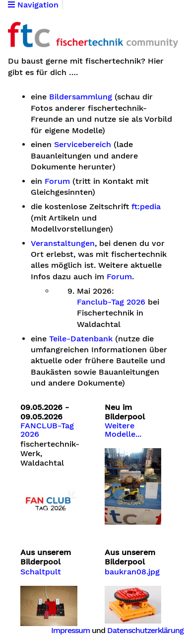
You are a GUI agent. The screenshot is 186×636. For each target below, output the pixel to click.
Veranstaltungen (63, 243)
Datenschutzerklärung (145, 630)
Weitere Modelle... (123, 430)
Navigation (33, 4)
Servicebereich (82, 144)
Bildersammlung (80, 96)
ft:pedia (146, 206)
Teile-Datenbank (81, 338)
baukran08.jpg (132, 571)
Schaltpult (40, 571)
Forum (57, 181)
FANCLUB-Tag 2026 (47, 430)
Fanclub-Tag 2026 (111, 302)
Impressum (70, 630)
